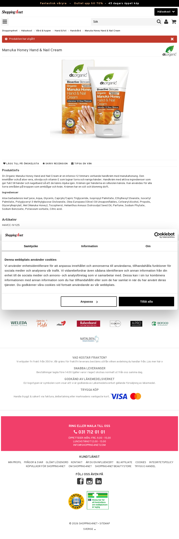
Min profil (14, 462)
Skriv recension (55, 163)
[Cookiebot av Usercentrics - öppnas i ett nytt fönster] (157, 235)
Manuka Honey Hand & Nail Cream (102, 30)
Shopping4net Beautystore (113, 466)
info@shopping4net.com (89, 445)
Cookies (140, 462)
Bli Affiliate (124, 462)
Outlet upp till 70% (88, 3)
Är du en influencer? (99, 462)
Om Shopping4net (80, 466)
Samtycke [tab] (31, 246)
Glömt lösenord (57, 462)
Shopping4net (9, 30)
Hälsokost (26, 30)
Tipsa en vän (81, 163)
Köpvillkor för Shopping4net (45, 466)
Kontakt (76, 462)
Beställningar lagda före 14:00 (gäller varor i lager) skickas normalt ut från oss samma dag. (89, 370)
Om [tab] (148, 246)
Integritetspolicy (161, 462)
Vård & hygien (43, 30)
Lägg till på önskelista (21, 163)
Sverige (89, 529)
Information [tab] (89, 246)
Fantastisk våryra (53, 3)
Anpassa (89, 301)
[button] (174, 22)
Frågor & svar (33, 462)
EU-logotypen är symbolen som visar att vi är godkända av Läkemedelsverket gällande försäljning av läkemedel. (89, 381)
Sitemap (105, 523)
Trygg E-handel (145, 466)
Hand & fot (60, 30)
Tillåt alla (146, 301)
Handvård (75, 30)
